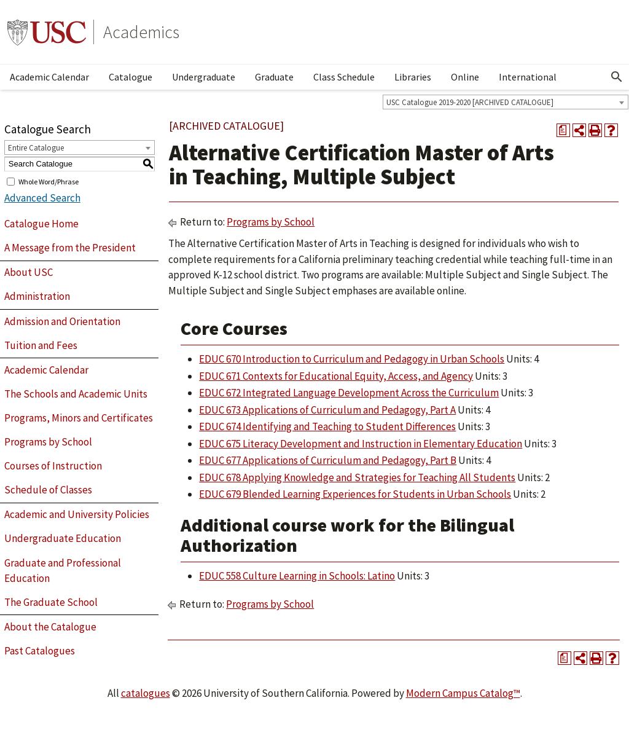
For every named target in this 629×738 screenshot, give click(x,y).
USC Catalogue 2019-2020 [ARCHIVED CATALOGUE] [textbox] (469, 102)
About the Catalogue (50, 627)
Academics (141, 32)
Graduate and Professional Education (62, 571)
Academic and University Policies (76, 514)
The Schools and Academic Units (75, 394)
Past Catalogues (39, 651)
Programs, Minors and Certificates (78, 418)
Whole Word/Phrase (48, 181)
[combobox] (505, 102)
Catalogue (130, 77)
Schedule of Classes (48, 490)
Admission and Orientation (62, 321)
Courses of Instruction (53, 466)
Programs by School (48, 442)
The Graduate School (51, 602)
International (528, 77)
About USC (28, 272)
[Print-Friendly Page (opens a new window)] (595, 130)
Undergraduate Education (62, 538)
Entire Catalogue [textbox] (36, 148)
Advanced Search (42, 198)
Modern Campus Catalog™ (463, 693)
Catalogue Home (41, 223)
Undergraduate (203, 77)
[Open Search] (616, 77)
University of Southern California (46, 31)
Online (465, 77)
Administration (37, 296)
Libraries (412, 77)
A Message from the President (70, 247)
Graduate (274, 77)
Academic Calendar (49, 77)
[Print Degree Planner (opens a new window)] (563, 130)
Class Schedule (344, 77)
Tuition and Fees (40, 345)
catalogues (145, 693)
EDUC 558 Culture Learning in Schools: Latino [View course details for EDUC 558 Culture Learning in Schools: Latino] (297, 576)
